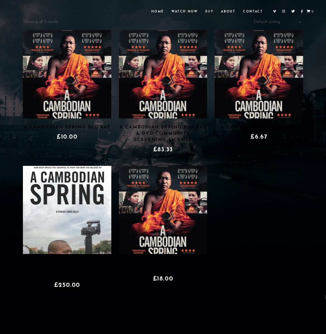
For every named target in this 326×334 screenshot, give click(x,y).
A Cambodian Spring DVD (259, 127)
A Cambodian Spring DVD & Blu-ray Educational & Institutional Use (67, 269)
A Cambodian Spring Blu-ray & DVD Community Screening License (163, 133)
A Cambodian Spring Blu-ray (67, 127)
